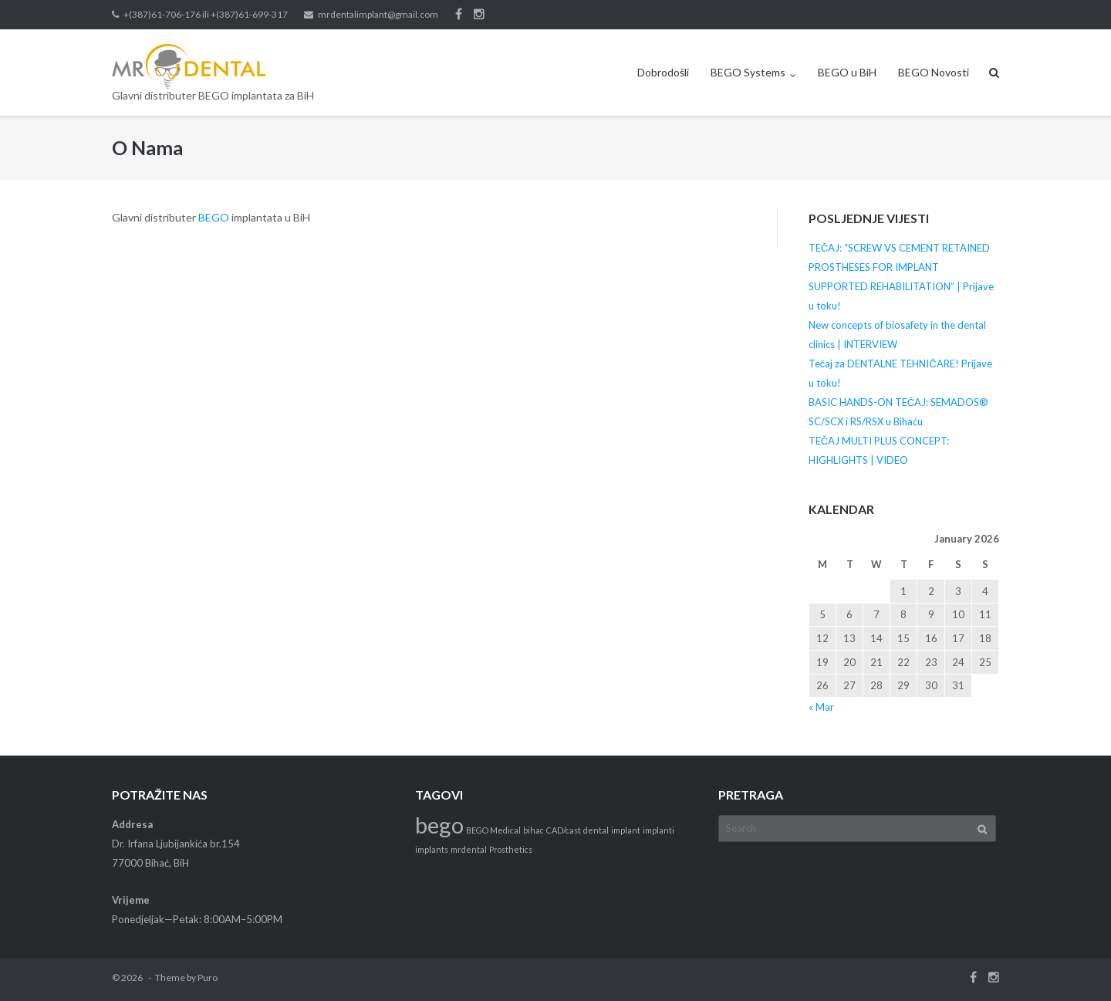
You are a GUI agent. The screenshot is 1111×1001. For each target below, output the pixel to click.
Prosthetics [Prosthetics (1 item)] (510, 849)
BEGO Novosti (933, 72)
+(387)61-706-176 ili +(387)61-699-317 (205, 14)
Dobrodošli (663, 72)
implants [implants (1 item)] (431, 849)
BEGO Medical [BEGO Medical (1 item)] (493, 830)
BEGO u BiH (847, 72)
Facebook (458, 14)
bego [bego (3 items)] (439, 824)
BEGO (213, 217)
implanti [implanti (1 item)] (658, 830)
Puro (208, 977)
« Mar (821, 707)
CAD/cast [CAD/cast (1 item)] (563, 830)
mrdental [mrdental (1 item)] (469, 849)
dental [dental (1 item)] (596, 830)
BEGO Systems (748, 72)
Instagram (479, 14)
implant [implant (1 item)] (625, 830)
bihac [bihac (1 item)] (533, 830)
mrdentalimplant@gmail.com (378, 14)
